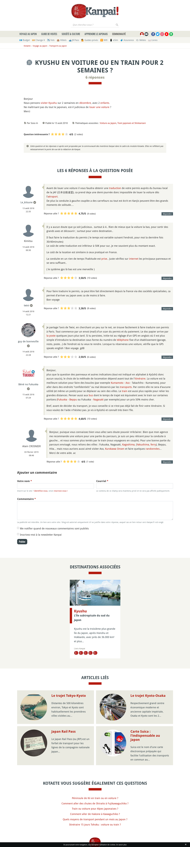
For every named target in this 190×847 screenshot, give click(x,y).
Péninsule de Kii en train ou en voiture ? (95, 798)
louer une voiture (99, 107)
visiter (44, 103)
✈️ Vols (50, 40)
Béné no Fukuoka (28, 384)
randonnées (153, 448)
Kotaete (27, 45)
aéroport (53, 196)
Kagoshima (128, 444)
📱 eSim (114, 40)
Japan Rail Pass (63, 731)
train (124, 391)
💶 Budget (24, 40)
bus (91, 395)
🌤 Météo (141, 40)
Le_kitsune (27, 202)
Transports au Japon (58, 45)
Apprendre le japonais (96, 34)
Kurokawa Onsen (114, 448)
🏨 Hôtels (61, 40)
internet (133, 258)
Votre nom (24, 481)
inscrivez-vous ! (61, 490)
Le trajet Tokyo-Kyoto (68, 696)
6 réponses (95, 77)
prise (104, 258)
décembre (85, 103)
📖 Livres (152, 40)
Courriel (102, 481)
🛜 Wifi (103, 40)
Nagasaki (98, 399)
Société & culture (71, 34)
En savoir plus (121, 844)
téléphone (123, 340)
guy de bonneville (28, 341)
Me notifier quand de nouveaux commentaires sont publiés (54, 528)
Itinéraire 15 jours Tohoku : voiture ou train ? (95, 824)
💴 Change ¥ (38, 40)
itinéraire (140, 378)
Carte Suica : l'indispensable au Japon (145, 736)
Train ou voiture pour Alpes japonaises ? (95, 808)
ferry (153, 444)
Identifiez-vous (40, 490)
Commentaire (26, 498)
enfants (104, 103)
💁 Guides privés (89, 40)
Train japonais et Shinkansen (131, 123)
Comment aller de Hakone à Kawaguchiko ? (95, 814)
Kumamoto (117, 382)
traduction (115, 188)
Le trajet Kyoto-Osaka (148, 696)
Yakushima (143, 444)
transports (126, 387)
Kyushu (52, 103)
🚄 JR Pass (74, 40)
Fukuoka (62, 399)
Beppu (73, 399)
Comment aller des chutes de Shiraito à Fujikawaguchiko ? (95, 803)
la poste (51, 335)
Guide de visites (49, 34)
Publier (22, 541)
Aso (128, 382)
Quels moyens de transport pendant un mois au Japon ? (95, 819)
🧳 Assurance (127, 40)
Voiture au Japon (108, 123)
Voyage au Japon (28, 34)
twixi (26, 305)
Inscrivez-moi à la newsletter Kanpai (41, 534)
